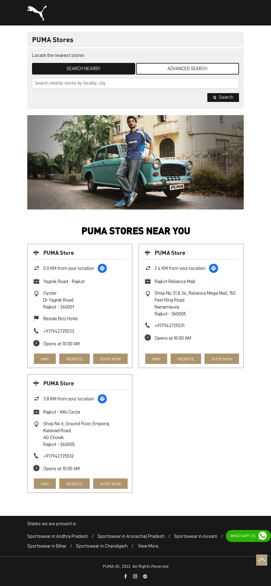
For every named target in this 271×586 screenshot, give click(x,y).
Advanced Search (187, 68)
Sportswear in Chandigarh (102, 546)
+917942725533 (58, 331)
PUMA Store (58, 252)
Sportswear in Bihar (46, 546)
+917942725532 (58, 456)
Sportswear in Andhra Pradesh (57, 536)
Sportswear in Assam (195, 536)
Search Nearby (83, 68)
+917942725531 (169, 325)
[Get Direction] (102, 268)
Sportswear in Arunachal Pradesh (131, 536)
